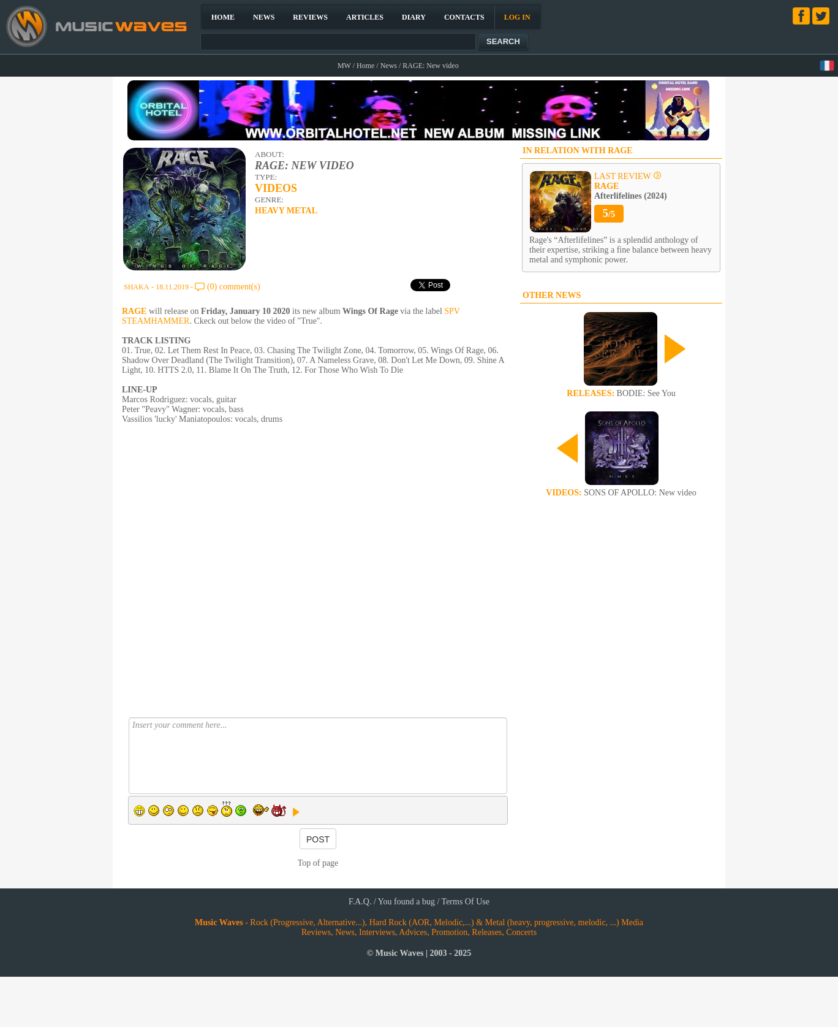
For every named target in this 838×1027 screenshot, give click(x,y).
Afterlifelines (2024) (630, 190)
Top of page (318, 863)
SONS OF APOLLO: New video (621, 492)
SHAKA (136, 287)
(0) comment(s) (233, 286)
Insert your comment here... (318, 755)
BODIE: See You (621, 393)
